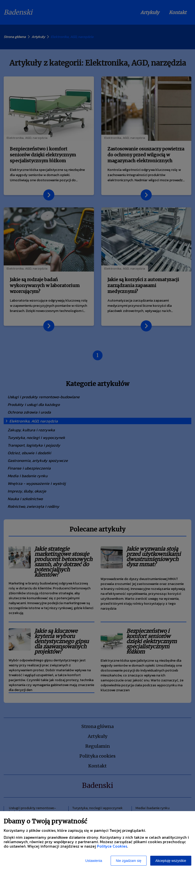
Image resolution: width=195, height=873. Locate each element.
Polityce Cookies (112, 846)
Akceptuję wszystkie (170, 861)
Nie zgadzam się (128, 861)
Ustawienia (93, 861)
